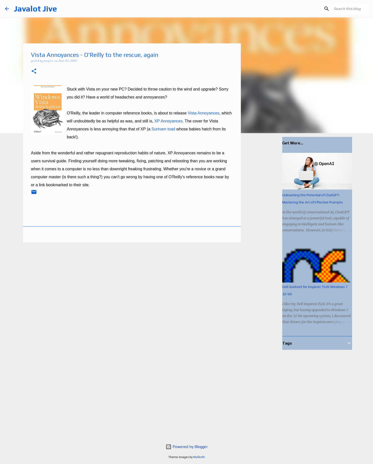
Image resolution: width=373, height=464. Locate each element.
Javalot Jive (35, 8)
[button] (34, 71)
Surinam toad (163, 129)
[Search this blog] (343, 9)
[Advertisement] (266, 215)
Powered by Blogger (187, 446)
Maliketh (199, 457)
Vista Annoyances (203, 113)
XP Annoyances (168, 121)
